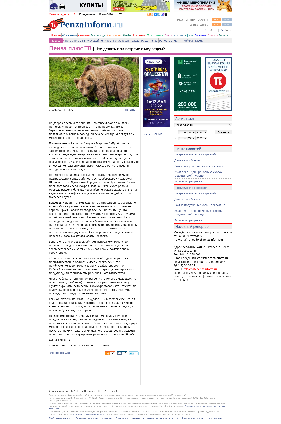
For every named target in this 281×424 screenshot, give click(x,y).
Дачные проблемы (187, 160)
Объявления (69, 35)
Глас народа (98, 35)
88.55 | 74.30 (218, 30)
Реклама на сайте (192, 418)
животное (54, 352)
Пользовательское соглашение (93, 418)
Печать (130, 110)
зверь (63, 352)
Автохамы (84, 35)
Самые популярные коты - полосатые (199, 166)
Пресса (168, 35)
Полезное (200, 35)
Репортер (165, 40)
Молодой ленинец (99, 40)
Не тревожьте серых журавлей (195, 154)
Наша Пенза (149, 40)
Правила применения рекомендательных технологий (147, 418)
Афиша (189, 35)
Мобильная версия (60, 418)
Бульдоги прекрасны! (188, 181)
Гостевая (224, 35)
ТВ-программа (155, 35)
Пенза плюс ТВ (75, 40)
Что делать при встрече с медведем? (130, 48)
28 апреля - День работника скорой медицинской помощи (198, 173)
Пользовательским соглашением (88, 414)
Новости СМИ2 (152, 134)
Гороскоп (212, 35)
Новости (56, 35)
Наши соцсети (215, 418)
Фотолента (139, 35)
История (179, 35)
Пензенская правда (126, 40)
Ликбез (127, 35)
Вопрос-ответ (114, 35)
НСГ (176, 40)
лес (68, 352)
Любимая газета (193, 40)
